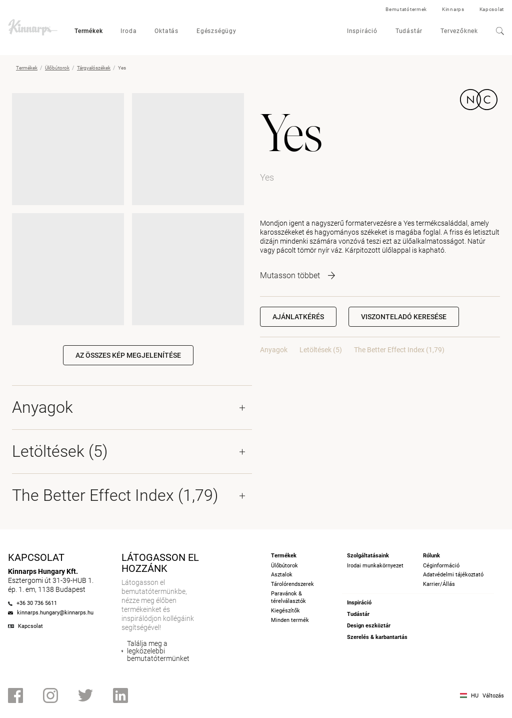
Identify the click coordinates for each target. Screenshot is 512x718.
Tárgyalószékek (93, 68)
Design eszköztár (368, 625)
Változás (493, 695)
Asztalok (281, 574)
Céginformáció (441, 565)
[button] (403, 317)
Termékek (88, 31)
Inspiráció (362, 31)
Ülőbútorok (57, 68)
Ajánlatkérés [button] (298, 317)
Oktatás (166, 31)
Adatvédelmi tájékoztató (453, 574)
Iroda (128, 31)
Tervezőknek (459, 31)
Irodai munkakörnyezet (375, 565)
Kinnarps (453, 9)
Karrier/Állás (439, 584)
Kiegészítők (285, 610)
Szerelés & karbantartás (377, 637)
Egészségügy (216, 31)
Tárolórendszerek (292, 584)
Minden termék (290, 620)
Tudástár (409, 31)
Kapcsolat (492, 9)
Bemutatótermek (406, 9)
